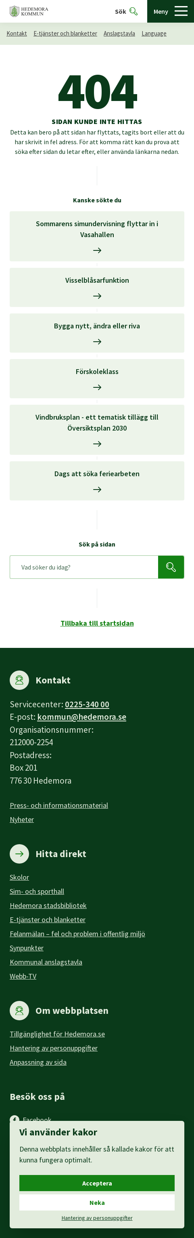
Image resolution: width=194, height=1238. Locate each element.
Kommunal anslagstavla (46, 962)
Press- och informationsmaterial (59, 805)
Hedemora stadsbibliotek (48, 905)
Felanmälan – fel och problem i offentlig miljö (77, 933)
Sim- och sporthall (37, 891)
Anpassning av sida (38, 1062)
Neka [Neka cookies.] (97, 1202)
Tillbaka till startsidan (97, 623)
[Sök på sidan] (84, 567)
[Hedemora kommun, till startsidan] (29, 11)
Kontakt (16, 33)
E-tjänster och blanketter (65, 33)
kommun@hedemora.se (81, 716)
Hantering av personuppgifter (54, 1048)
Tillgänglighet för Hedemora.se (57, 1033)
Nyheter (22, 819)
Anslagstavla (119, 33)
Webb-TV (23, 976)
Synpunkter (27, 947)
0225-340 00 (87, 704)
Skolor (19, 877)
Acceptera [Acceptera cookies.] (97, 1183)
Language (154, 33)
